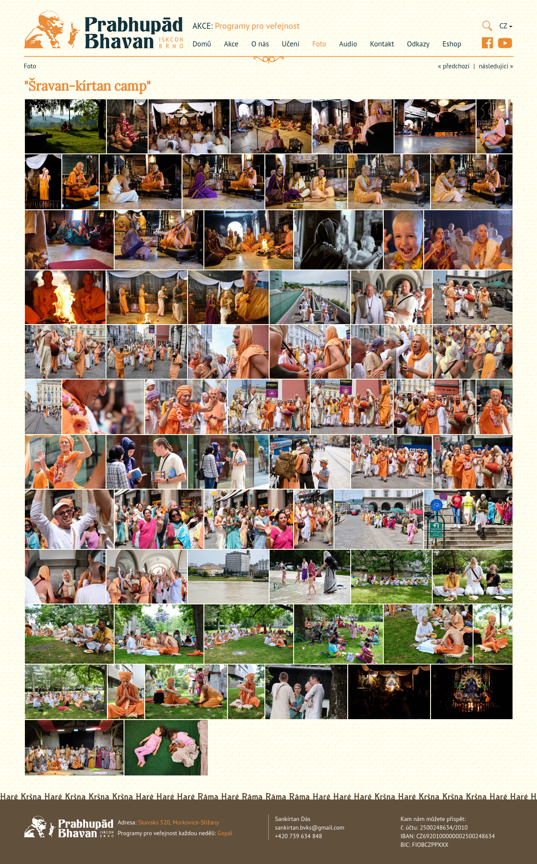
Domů (202, 44)
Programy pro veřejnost (257, 25)
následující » (496, 66)
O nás (260, 44)
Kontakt (382, 44)
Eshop (452, 44)
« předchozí (454, 66)
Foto (319, 44)
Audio (348, 44)
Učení (291, 44)
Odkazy (418, 44)
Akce (231, 44)
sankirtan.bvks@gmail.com (310, 827)
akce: (203, 26)
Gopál (225, 833)
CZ (505, 26)
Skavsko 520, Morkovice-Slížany (178, 822)
